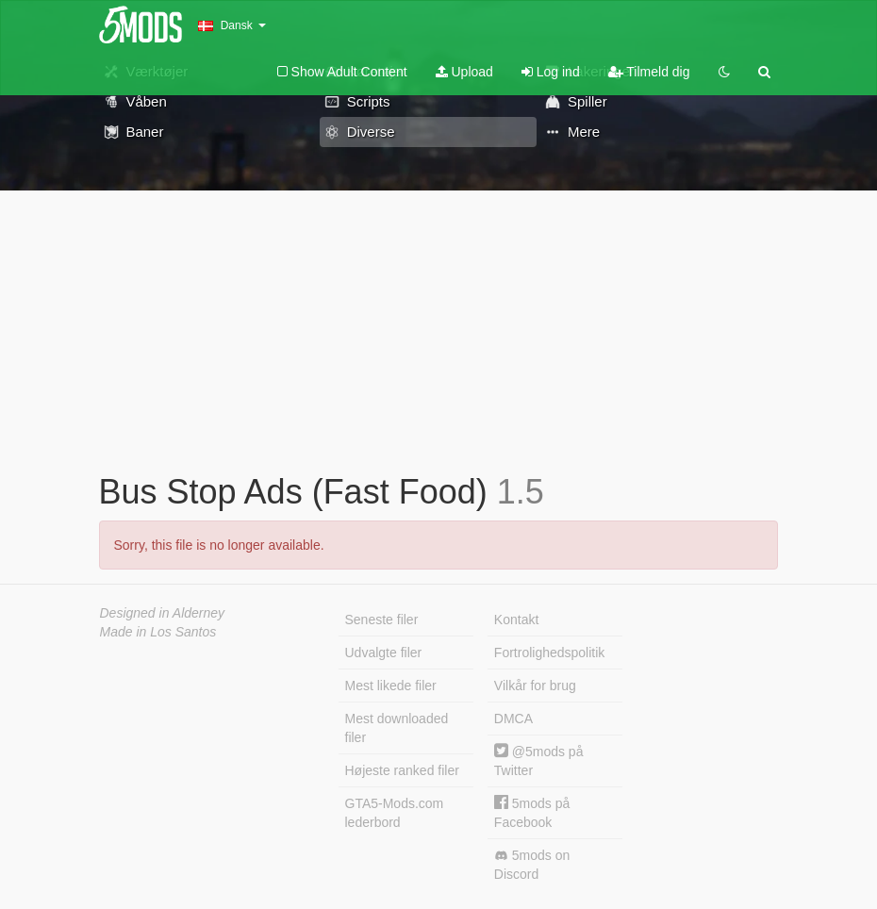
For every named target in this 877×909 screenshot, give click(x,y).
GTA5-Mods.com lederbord (394, 813)
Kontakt (516, 619)
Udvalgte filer (383, 652)
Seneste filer (382, 619)
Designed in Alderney (162, 612)
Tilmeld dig (649, 71)
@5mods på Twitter (539, 760)
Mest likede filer (391, 685)
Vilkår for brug (535, 685)
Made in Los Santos (158, 631)
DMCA (513, 718)
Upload (464, 71)
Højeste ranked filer (402, 770)
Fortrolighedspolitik (549, 652)
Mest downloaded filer (397, 728)
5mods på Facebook (532, 812)
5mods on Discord (532, 865)
